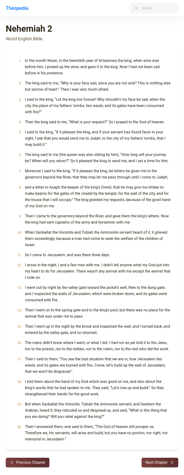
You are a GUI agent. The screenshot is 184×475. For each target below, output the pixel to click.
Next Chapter (159, 462)
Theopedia (17, 8)
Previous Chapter (28, 462)
